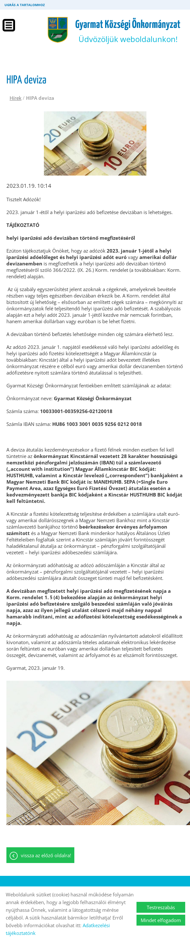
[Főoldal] (58, 30)
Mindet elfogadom (161, 920)
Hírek (15, 98)
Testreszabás (161, 907)
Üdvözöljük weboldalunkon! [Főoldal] (127, 31)
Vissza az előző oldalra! (46, 855)
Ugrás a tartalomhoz (24, 5)
